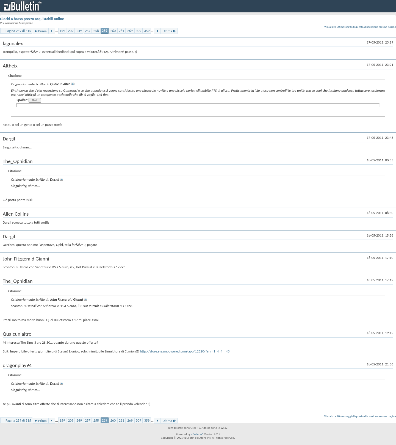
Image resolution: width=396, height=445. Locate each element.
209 (70, 31)
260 (113, 31)
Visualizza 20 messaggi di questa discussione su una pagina (360, 27)
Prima (40, 31)
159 (62, 31)
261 (121, 31)
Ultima (169, 31)
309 (138, 31)
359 (147, 31)
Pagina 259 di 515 (18, 31)
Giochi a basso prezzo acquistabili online (32, 19)
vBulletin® (197, 434)
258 (96, 31)
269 (130, 31)
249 (79, 31)
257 (87, 31)
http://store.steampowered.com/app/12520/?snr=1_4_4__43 (185, 351)
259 (104, 31)
